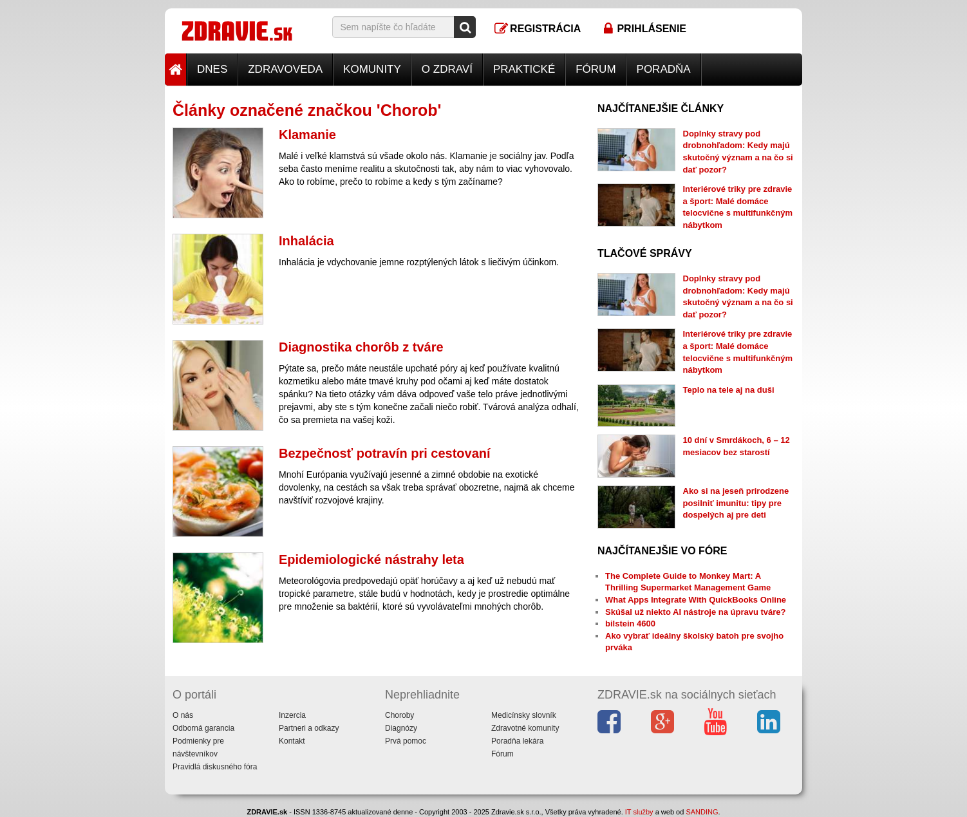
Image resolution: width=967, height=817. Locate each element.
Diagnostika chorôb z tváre (361, 347)
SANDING (702, 812)
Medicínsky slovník (523, 715)
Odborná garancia (203, 728)
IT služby (639, 812)
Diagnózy (401, 728)
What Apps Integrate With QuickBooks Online (695, 600)
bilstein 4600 (630, 623)
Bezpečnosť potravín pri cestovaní (385, 453)
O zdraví (447, 69)
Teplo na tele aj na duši (729, 390)
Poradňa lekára (517, 741)
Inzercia (292, 715)
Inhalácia (306, 241)
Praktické (524, 69)
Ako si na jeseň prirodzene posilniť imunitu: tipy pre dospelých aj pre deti (736, 503)
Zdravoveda (285, 69)
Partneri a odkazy (309, 728)
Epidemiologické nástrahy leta (371, 559)
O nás (183, 715)
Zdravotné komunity (525, 728)
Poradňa (664, 69)
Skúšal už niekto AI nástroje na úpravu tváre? (695, 612)
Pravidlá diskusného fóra (215, 766)
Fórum (595, 69)
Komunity (372, 69)
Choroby (399, 715)
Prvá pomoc (405, 741)
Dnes (212, 69)
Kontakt (292, 741)
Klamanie (307, 134)
